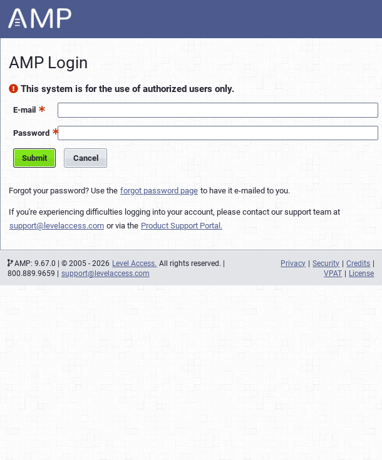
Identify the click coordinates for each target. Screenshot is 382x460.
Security (325, 263)
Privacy (293, 263)
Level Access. (134, 263)
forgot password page (159, 190)
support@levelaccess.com (56, 225)
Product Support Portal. (181, 225)
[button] (40, 108)
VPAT (333, 273)
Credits (358, 263)
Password (31, 133)
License (361, 273)
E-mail (24, 110)
